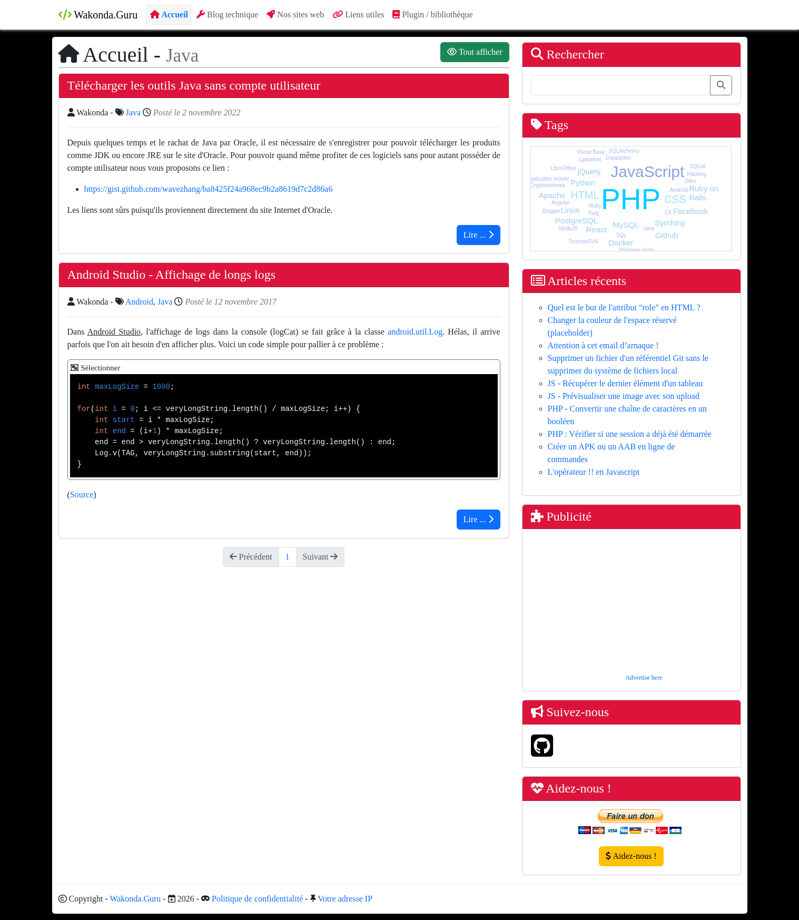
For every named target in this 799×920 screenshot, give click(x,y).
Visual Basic (591, 152)
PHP (630, 199)
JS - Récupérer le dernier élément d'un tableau (625, 383)
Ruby (595, 206)
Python (582, 182)
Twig (593, 213)
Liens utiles (358, 14)
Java (133, 112)
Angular (560, 202)
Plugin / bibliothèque (432, 14)
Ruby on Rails (703, 193)
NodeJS (568, 228)
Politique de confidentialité (257, 898)
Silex (690, 181)
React (596, 229)
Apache (552, 195)
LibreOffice (563, 168)
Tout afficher (474, 51)
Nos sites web (295, 14)
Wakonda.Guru (98, 15)
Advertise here (643, 677)
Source (81, 494)
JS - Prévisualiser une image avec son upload (623, 396)
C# (668, 213)
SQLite (698, 166)
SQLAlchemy (623, 151)
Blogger (551, 211)
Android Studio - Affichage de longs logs (171, 274)
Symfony (670, 222)
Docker (621, 242)
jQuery (588, 171)
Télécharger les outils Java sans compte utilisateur (194, 85)
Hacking (696, 174)
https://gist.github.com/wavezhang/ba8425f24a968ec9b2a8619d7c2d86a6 (208, 188)
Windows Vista (636, 250)
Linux (569, 209)
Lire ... (478, 234)
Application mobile (547, 179)
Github (666, 235)
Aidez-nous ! (631, 856)
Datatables (618, 158)
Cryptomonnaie (548, 185)
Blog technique (227, 14)
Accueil (169, 14)
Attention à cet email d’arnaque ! (603, 345)
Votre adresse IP (345, 898)
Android (139, 301)
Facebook (690, 211)
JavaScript (647, 171)
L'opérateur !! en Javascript (594, 471)
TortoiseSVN (583, 241)
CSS (675, 199)
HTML (584, 195)
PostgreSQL (576, 220)
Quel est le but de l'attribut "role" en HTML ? (624, 307)
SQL (621, 235)
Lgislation (590, 159)
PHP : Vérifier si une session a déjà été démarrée (630, 433)
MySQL (626, 224)
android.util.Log (415, 331)
